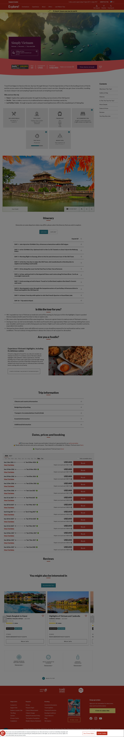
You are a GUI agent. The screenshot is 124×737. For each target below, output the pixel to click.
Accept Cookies (102, 733)
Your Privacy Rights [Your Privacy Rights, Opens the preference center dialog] (88, 733)
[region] (62, 733)
